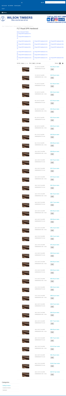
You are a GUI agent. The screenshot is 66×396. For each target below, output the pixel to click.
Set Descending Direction (28, 63)
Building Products (9, 26)
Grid (63, 63)
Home (3, 26)
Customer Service (57, 382)
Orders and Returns (41, 382)
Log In (3, 8)
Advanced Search (32, 382)
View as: (57, 63)
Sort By (19, 63)
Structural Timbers (17, 26)
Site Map (25, 382)
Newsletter (43, 389)
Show (31, 63)
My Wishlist (10, 5)
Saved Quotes (17, 5)
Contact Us (49, 382)
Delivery (24, 385)
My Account (4, 5)
